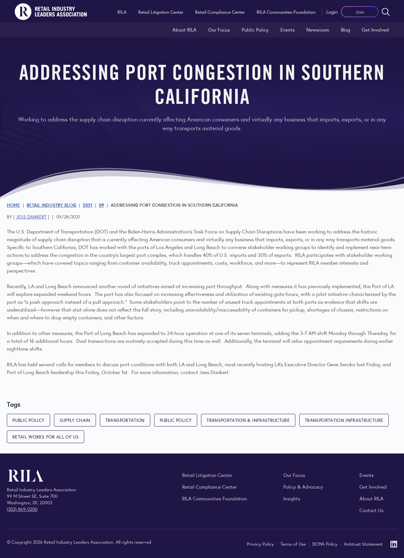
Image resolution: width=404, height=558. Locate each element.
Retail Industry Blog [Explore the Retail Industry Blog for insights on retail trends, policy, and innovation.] (51, 205)
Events (287, 29)
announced (85, 286)
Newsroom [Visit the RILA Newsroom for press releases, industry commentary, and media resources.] (317, 29)
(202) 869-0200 (22, 509)
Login (332, 11)
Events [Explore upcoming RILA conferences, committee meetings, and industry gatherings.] (366, 475)
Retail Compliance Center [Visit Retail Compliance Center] (209, 486)
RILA (122, 11)
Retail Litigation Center (160, 11)
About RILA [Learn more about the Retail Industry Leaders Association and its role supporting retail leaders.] (184, 29)
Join (360, 11)
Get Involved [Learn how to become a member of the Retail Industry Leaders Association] (375, 29)
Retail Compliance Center (220, 11)
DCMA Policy (325, 543)
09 (101, 205)
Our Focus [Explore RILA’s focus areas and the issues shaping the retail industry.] (219, 29)
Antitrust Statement (363, 543)
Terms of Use (293, 543)
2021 (87, 205)
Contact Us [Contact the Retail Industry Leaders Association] (371, 510)
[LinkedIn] (393, 543)
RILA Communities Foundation (286, 11)
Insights (291, 498)
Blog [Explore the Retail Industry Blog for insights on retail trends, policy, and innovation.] (345, 29)
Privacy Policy (261, 543)
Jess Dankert (31, 216)
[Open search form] (386, 12)
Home (13, 205)
